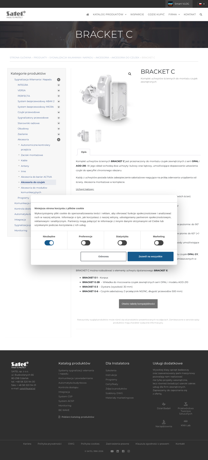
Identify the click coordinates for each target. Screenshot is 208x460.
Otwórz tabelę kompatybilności (138, 303)
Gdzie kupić (156, 14)
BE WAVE (63, 410)
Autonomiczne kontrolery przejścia (35, 147)
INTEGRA (23, 84)
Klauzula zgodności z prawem (152, 443)
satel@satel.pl (27, 388)
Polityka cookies (90, 443)
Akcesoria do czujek (125, 57)
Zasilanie (23, 134)
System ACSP (66, 401)
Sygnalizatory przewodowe (33, 117)
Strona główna (20, 57)
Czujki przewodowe (29, 112)
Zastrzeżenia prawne (117, 443)
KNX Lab (185, 425)
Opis (83, 152)
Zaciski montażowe (32, 155)
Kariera (27, 443)
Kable (24, 160)
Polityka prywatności (50, 443)
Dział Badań (164, 408)
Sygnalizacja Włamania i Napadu (71, 57)
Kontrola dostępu (68, 387)
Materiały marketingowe (120, 397)
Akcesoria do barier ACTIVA (36, 176)
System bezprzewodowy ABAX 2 (36, 101)
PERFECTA (24, 95)
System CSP (65, 396)
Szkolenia (111, 370)
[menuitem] (201, 4)
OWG (71, 443)
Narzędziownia (164, 426)
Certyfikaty (112, 384)
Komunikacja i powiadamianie (75, 378)
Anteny (25, 165)
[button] (130, 74)
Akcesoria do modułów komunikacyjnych (34, 190)
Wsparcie (137, 14)
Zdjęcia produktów (116, 388)
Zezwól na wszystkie (150, 256)
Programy (111, 379)
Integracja (64, 391)
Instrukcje (111, 375)
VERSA (22, 90)
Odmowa (103, 256)
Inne (23, 171)
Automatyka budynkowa (72, 382)
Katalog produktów (109, 14)
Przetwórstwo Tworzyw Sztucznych (186, 411)
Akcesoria (102, 57)
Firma (174, 14)
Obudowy (23, 128)
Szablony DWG (114, 393)
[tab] (83, 152)
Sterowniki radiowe (28, 123)
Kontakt (190, 14)
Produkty (40, 57)
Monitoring (64, 405)
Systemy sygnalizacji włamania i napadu (76, 372)
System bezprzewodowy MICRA (36, 106)
